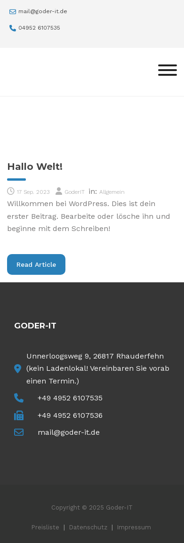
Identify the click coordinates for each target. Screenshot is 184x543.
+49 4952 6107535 (70, 397)
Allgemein (112, 192)
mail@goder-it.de (42, 11)
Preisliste (45, 527)
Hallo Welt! (35, 166)
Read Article (40, 264)
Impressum (134, 527)
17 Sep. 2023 (33, 192)
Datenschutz (88, 527)
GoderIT (74, 192)
